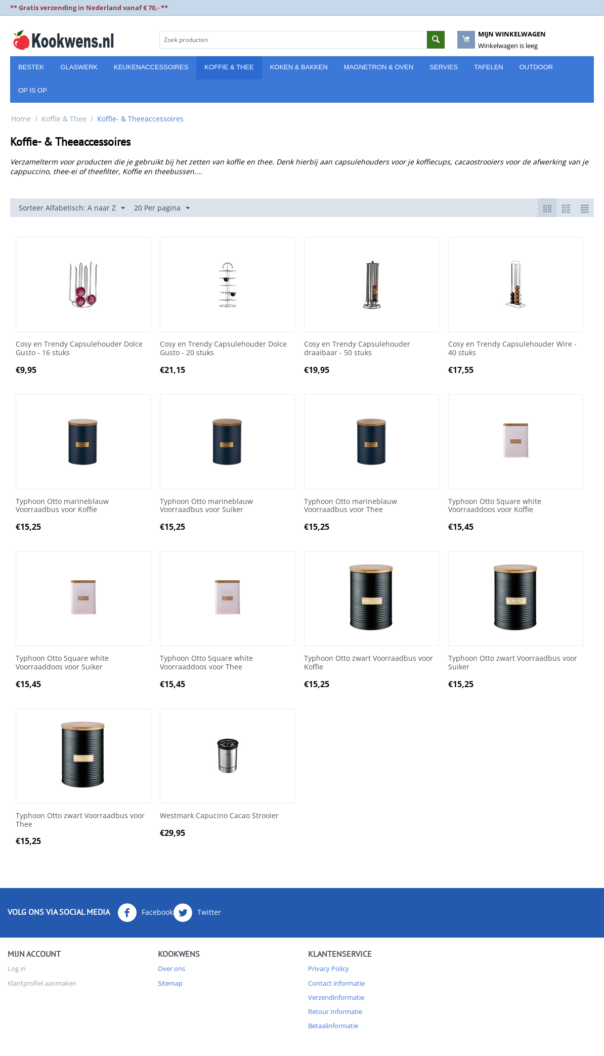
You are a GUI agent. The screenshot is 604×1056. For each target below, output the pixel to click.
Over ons (171, 968)
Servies (443, 67)
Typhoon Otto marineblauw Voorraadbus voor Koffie (62, 506)
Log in (17, 968)
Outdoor (536, 67)
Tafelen (488, 67)
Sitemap (170, 983)
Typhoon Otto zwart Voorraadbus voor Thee (80, 820)
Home (21, 118)
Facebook (145, 912)
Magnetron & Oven (378, 67)
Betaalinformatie (333, 1025)
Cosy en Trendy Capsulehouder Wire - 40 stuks (512, 348)
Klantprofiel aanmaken (42, 983)
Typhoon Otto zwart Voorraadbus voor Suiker (512, 662)
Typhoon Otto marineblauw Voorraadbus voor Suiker (206, 506)
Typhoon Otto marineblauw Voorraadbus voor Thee (350, 506)
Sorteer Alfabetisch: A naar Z (72, 208)
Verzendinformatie (336, 997)
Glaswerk (79, 67)
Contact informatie (336, 983)
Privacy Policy (328, 968)
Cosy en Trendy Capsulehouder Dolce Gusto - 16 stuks (79, 348)
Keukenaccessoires (151, 67)
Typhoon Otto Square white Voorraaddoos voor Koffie (494, 506)
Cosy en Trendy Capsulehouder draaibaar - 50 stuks (357, 348)
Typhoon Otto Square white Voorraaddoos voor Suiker (62, 662)
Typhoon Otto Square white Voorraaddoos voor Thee (206, 662)
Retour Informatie (335, 1011)
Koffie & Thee (228, 67)
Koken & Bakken (299, 67)
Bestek (31, 67)
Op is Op (32, 90)
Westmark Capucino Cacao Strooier (219, 816)
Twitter (197, 912)
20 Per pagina (162, 208)
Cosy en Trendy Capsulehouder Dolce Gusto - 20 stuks (223, 348)
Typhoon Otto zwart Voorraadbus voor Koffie (368, 662)
